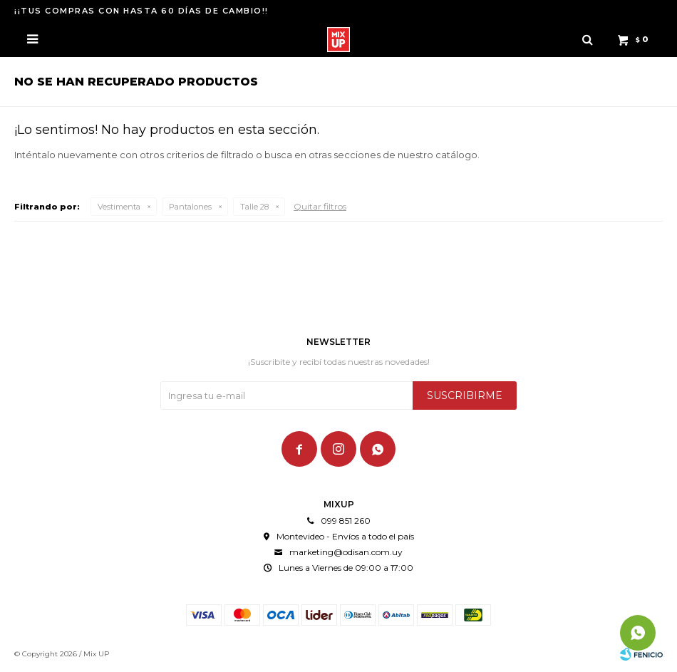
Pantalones (190, 207)
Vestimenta (119, 207)
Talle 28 (254, 207)
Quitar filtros (320, 206)
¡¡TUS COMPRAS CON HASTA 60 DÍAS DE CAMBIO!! (141, 11)
